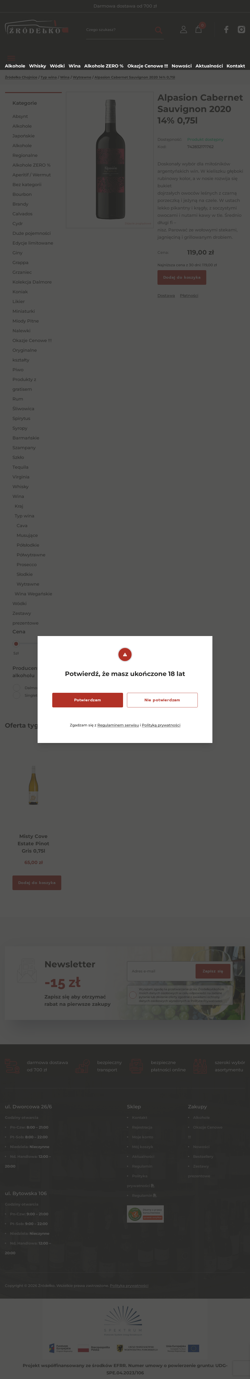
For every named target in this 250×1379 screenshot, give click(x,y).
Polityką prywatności (161, 725)
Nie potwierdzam (162, 700)
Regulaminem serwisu (118, 725)
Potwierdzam (87, 700)
